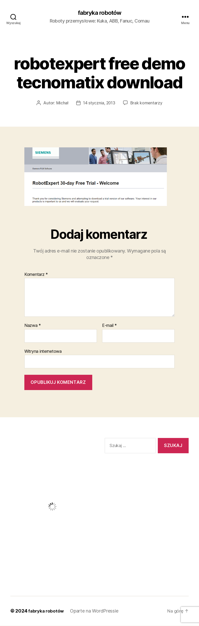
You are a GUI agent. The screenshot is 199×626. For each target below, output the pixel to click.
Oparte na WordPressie (96, 611)
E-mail (109, 326)
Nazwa (32, 326)
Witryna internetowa (43, 351)
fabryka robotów (99, 13)
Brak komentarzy (147, 103)
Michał (61, 103)
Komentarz (36, 274)
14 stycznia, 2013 (99, 103)
